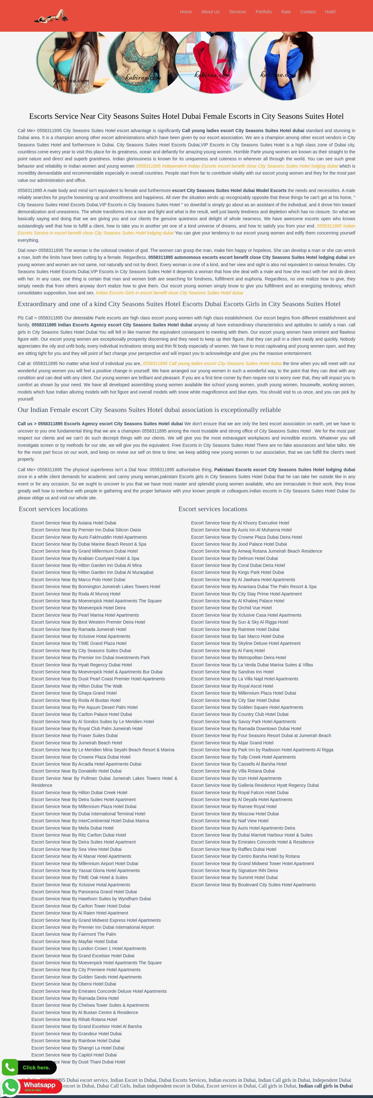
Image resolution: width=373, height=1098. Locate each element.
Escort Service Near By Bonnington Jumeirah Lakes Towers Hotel (96, 558)
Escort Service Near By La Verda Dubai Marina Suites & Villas (271, 636)
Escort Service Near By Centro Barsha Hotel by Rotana (264, 828)
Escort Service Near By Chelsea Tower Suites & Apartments (91, 976)
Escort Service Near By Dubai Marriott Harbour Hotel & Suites (270, 806)
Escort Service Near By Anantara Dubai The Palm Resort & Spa (272, 558)
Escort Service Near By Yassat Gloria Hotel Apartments (86, 841)
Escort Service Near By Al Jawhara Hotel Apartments (262, 551)
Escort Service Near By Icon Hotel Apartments (255, 749)
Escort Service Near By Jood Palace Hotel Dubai (258, 515)
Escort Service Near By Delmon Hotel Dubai (253, 529)
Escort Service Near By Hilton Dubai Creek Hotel (80, 764)
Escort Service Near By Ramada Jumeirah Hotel (79, 600)
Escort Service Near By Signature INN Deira (253, 841)
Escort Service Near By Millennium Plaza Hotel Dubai (84, 778)
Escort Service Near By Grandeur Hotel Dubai (77, 1005)
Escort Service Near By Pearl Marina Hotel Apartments (86, 586)
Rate (286, 11)
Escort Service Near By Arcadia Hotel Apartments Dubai (87, 735)
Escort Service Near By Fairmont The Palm (74, 906)
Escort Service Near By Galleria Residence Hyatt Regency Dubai (274, 757)
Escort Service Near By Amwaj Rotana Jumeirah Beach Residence (275, 522)
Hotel (330, 11)
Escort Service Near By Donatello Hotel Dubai (77, 742)
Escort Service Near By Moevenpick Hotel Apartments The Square (97, 572)
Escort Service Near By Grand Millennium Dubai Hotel (85, 522)
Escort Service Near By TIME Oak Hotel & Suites (80, 849)
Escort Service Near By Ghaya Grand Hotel (75, 664)
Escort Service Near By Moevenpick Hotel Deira (79, 579)
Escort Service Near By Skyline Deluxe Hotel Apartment (264, 615)
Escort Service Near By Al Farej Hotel (247, 622)
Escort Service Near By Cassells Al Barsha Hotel (257, 735)
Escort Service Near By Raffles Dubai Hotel (252, 820)
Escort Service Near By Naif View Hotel (248, 792)
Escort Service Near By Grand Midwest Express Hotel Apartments (97, 891)
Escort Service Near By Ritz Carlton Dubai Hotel (79, 806)
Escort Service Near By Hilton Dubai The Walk (77, 657)
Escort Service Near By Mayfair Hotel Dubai (75, 912)
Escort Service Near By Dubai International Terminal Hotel (89, 785)
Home (186, 11)
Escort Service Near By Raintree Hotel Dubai (254, 600)
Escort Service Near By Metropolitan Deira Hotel (257, 629)
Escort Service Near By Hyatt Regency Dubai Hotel (82, 636)
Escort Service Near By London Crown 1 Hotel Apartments (89, 920)
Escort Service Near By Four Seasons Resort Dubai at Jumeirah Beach (280, 707)
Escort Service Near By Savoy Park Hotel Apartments (262, 693)
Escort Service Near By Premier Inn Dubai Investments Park (91, 629)
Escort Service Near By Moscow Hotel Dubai (254, 785)
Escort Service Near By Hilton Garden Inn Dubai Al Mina (87, 537)
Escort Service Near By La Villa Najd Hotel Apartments (263, 650)
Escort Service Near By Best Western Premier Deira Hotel (89, 593)
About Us (210, 11)
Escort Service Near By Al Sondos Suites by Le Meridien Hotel (93, 693)
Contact (308, 11)
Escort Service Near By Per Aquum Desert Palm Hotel (85, 678)
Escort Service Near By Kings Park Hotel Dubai (256, 544)
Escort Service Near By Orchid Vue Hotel (250, 579)
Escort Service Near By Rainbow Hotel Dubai (76, 1012)
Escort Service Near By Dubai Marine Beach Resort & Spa (89, 515)
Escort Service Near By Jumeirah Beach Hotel (77, 714)
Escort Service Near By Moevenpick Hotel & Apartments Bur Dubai (98, 643)
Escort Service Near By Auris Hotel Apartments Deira (262, 799)
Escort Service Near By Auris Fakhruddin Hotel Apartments (90, 508)
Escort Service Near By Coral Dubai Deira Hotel (257, 537)
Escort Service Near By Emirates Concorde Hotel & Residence (271, 813)
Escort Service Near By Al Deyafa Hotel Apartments (260, 771)
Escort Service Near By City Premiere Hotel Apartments (87, 941)
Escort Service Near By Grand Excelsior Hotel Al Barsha (87, 998)
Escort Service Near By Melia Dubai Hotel (73, 799)
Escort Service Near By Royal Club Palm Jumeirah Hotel (88, 700)
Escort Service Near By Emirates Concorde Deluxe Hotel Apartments (100, 962)
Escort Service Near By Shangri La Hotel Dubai (78, 1019)
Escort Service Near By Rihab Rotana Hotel (75, 991)
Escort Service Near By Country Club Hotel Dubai (258, 686)
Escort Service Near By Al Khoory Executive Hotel (259, 494)
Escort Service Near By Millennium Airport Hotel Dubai (85, 835)
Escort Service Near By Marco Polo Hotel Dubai (79, 551)
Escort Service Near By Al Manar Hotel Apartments (82, 828)
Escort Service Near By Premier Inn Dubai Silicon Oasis (87, 501)
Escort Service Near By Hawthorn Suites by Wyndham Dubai (92, 870)
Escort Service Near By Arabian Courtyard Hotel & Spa (86, 529)
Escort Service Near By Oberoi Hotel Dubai (74, 955)
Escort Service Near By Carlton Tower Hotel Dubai (81, 877)
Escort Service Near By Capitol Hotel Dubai (75, 1026)
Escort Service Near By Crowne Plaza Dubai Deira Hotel (265, 508)
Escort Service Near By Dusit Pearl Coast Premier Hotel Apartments (99, 650)
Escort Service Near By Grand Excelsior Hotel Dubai (83, 927)
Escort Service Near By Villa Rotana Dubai (251, 742)
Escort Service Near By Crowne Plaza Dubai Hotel (82, 728)
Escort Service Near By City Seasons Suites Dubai (82, 622)
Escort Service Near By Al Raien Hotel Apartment (80, 884)
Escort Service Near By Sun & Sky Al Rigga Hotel (258, 593)
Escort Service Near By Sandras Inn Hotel (251, 643)
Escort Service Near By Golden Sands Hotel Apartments (87, 948)
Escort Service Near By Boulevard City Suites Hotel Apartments (272, 856)
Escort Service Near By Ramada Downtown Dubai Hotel (265, 700)
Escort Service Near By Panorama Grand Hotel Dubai (85, 863)
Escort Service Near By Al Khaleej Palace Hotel (256, 572)
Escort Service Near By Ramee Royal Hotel (252, 778)
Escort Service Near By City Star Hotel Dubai (254, 671)
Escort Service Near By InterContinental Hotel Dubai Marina (91, 792)
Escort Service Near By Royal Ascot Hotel (251, 657)
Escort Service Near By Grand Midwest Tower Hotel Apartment (271, 835)
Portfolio (264, 11)
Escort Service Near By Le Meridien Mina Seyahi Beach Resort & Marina (103, 721)
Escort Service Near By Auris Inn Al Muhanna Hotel (260, 501)
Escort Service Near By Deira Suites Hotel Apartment (84, 771)
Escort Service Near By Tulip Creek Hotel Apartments (262, 728)
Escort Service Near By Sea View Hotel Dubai (77, 820)
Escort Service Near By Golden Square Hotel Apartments (266, 678)
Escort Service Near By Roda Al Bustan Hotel (77, 671)
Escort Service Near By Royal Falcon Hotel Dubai (258, 764)
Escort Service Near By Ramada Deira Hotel (75, 969)
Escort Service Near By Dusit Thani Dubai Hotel (79, 1033)
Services (237, 11)
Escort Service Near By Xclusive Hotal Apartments (81, 607)
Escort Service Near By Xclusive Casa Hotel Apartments (265, 586)
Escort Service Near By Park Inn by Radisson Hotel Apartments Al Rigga (281, 721)
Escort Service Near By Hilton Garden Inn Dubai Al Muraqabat (93, 544)
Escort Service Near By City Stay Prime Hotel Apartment (265, 565)
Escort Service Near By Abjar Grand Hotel (251, 714)
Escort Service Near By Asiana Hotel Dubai (74, 494)
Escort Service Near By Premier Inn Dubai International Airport (93, 898)
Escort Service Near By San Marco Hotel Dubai (256, 607)
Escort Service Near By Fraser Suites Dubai (75, 707)
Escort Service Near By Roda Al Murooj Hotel (76, 565)
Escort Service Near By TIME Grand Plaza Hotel (79, 615)
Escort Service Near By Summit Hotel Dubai (253, 849)
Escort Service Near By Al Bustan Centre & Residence (85, 983)
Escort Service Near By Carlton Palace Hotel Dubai (82, 686)
